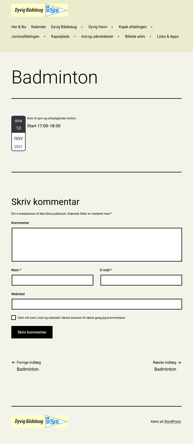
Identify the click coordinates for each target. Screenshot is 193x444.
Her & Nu (18, 27)
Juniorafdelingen (25, 36)
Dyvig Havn (97, 27)
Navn (16, 270)
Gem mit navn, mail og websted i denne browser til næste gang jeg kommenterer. (72, 318)
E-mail (106, 270)
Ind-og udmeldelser (97, 36)
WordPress (172, 421)
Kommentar (20, 223)
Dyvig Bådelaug (64, 27)
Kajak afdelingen (133, 27)
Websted (18, 294)
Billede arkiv (135, 36)
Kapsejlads (60, 36)
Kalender (38, 27)
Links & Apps (168, 36)
